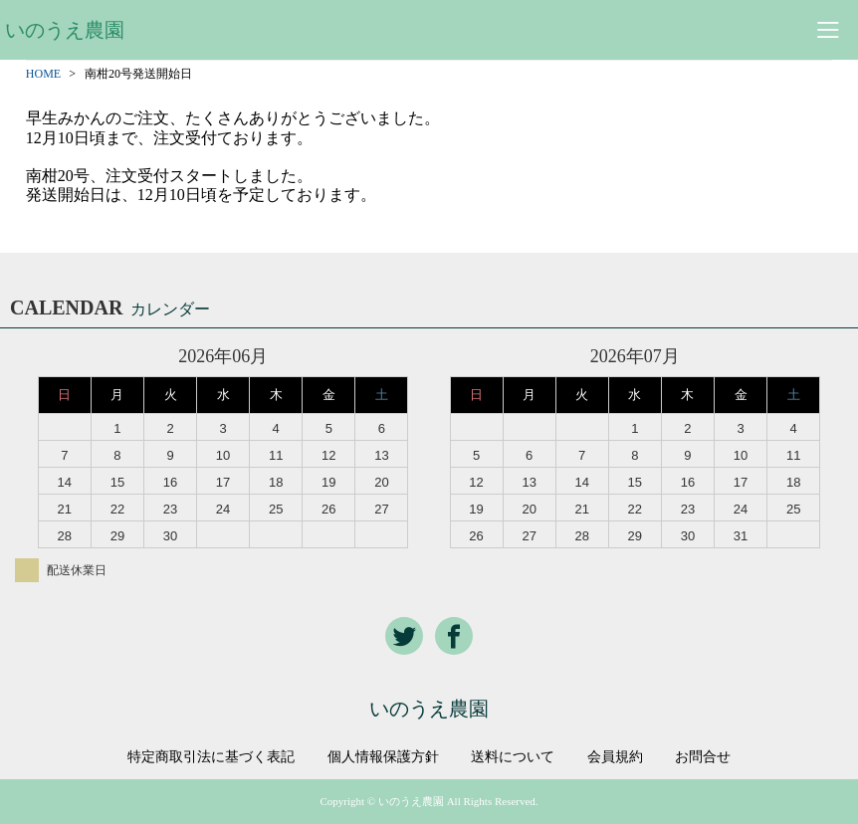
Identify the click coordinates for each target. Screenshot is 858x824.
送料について (512, 757)
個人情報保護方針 (383, 757)
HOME (43, 74)
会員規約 (615, 757)
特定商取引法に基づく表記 (211, 757)
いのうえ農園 (64, 30)
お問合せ (703, 757)
